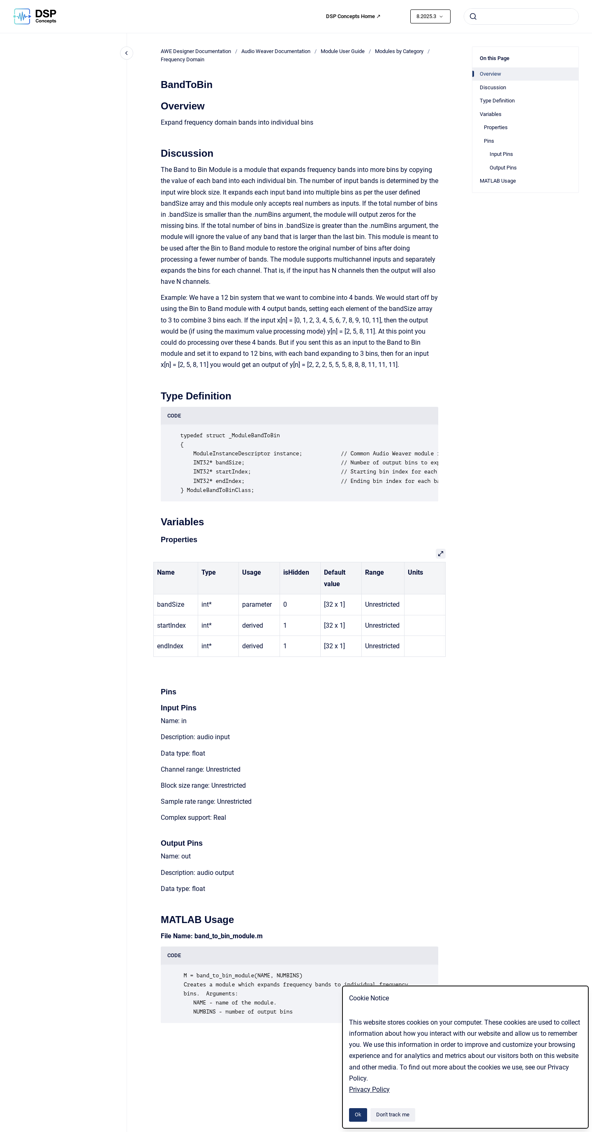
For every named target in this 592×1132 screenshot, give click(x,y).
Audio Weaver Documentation (275, 51)
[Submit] (473, 16)
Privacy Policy (369, 1089)
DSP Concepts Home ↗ (353, 16)
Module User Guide (343, 51)
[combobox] (521, 16)
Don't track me (392, 1114)
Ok (358, 1114)
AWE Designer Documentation (196, 51)
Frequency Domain (182, 59)
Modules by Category (399, 51)
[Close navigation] (126, 53)
